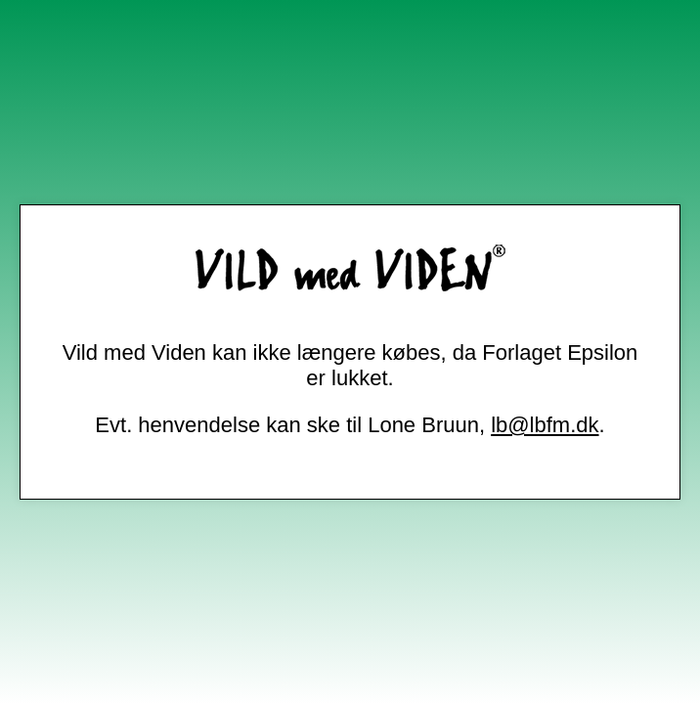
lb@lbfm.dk (544, 425)
